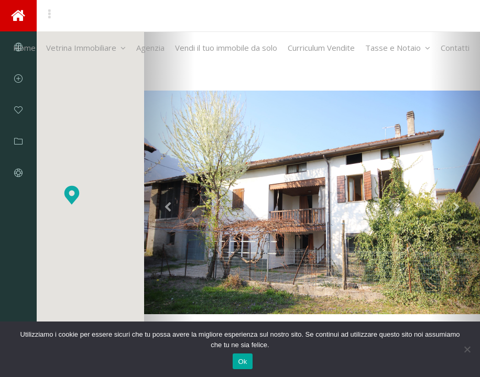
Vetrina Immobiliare (86, 47)
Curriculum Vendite (321, 47)
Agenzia (150, 47)
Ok (242, 361)
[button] (72, 195)
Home (24, 47)
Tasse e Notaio (397, 47)
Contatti (455, 47)
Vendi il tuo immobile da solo (226, 47)
